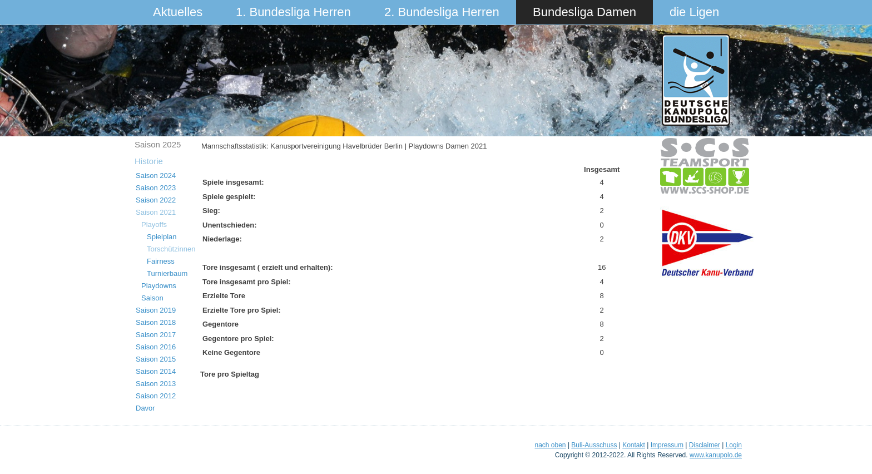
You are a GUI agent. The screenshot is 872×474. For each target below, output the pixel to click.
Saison (152, 298)
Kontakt (633, 445)
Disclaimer (704, 445)
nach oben (550, 445)
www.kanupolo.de (716, 455)
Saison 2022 (156, 200)
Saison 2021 (156, 212)
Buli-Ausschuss (594, 445)
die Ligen (694, 12)
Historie (149, 161)
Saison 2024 (156, 175)
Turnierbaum (167, 273)
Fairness (161, 261)
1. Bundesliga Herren (293, 12)
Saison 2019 (156, 310)
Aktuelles (177, 12)
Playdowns (158, 286)
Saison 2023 (156, 188)
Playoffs (154, 224)
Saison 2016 (156, 347)
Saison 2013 (156, 383)
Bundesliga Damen (584, 12)
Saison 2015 (156, 359)
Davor (145, 408)
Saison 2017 (156, 334)
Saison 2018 (156, 322)
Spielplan (162, 237)
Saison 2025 (158, 144)
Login (734, 445)
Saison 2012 (156, 396)
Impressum (667, 445)
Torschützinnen (171, 249)
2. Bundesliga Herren (441, 12)
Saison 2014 (156, 371)
